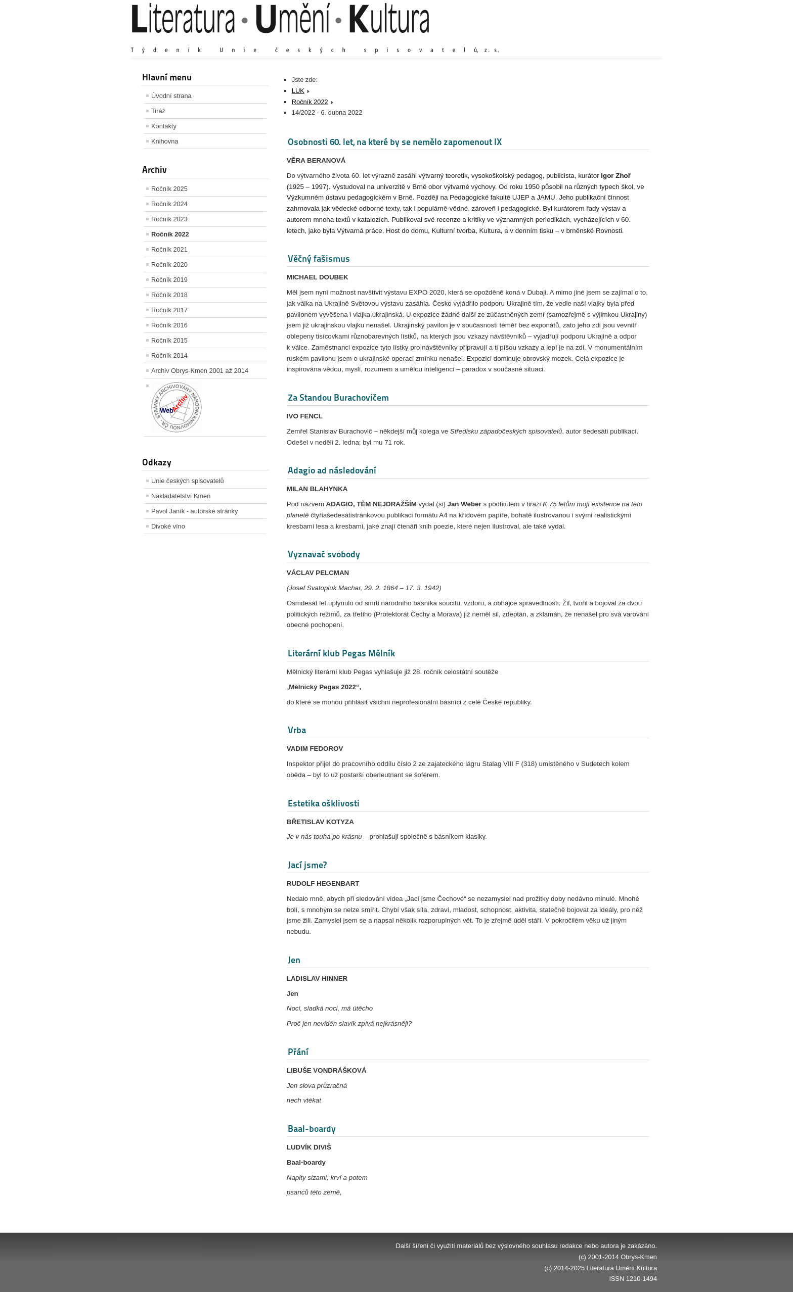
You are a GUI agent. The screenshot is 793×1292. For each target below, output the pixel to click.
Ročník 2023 (169, 219)
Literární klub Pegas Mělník (341, 653)
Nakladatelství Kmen (180, 496)
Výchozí (596, 40)
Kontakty (164, 126)
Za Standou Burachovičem (338, 397)
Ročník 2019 (169, 279)
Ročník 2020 (169, 264)
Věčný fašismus (319, 258)
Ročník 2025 (169, 189)
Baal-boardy (312, 1128)
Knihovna (164, 141)
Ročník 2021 (169, 249)
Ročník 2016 (169, 325)
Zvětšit (568, 40)
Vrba (297, 730)
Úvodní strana (171, 96)
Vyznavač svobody (324, 554)
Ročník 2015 (169, 340)
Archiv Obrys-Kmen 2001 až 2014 (199, 370)
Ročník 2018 (169, 295)
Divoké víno (168, 526)
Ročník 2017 (169, 310)
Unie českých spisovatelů (187, 481)
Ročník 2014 (169, 355)
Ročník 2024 (169, 204)
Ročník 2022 (170, 234)
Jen (294, 959)
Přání (298, 1051)
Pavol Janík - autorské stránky (194, 511)
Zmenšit (626, 40)
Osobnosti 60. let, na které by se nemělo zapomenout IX (395, 141)
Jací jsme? (307, 864)
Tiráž (158, 111)
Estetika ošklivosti (324, 803)
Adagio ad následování (332, 470)
